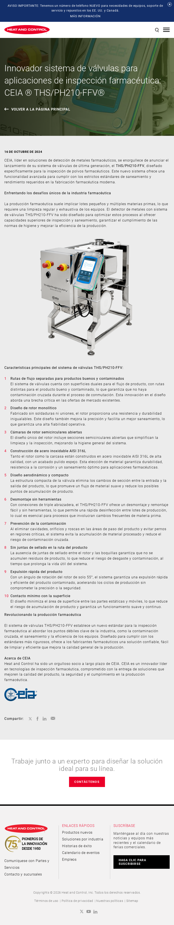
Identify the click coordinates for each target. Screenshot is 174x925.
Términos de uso (46, 901)
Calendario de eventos (81, 852)
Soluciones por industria (82, 839)
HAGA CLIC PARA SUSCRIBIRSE (132, 862)
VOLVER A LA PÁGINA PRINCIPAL (40, 109)
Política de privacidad (77, 901)
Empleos (69, 859)
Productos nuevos (77, 832)
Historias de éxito (77, 845)
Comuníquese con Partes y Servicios (26, 864)
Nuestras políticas (109, 901)
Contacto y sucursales (23, 874)
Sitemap (132, 901)
